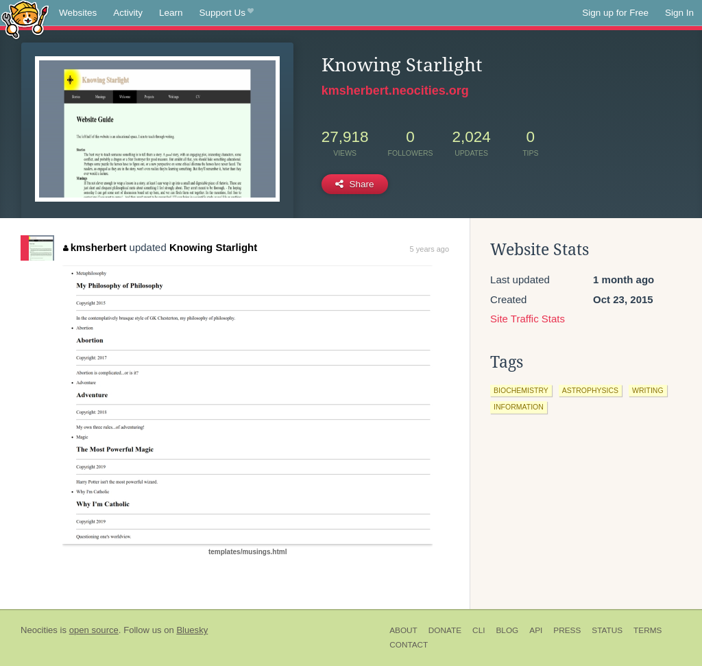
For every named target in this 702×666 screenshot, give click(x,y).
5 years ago (429, 249)
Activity (128, 13)
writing (648, 390)
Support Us (226, 13)
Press (567, 630)
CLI (478, 630)
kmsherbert (94, 247)
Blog (507, 630)
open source (94, 630)
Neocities (39, 630)
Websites (78, 13)
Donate (444, 630)
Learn (171, 13)
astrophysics (590, 390)
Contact (408, 645)
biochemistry (521, 390)
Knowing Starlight (213, 247)
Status (607, 630)
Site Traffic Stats (527, 318)
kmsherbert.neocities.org (395, 90)
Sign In (679, 13)
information (519, 407)
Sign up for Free (615, 13)
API (535, 630)
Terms (647, 630)
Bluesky (192, 630)
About (403, 630)
